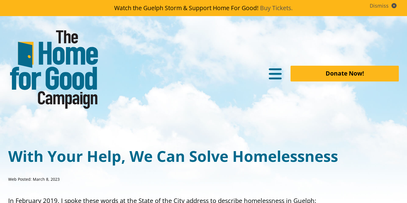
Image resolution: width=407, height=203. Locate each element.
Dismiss (384, 5)
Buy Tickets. (276, 8)
